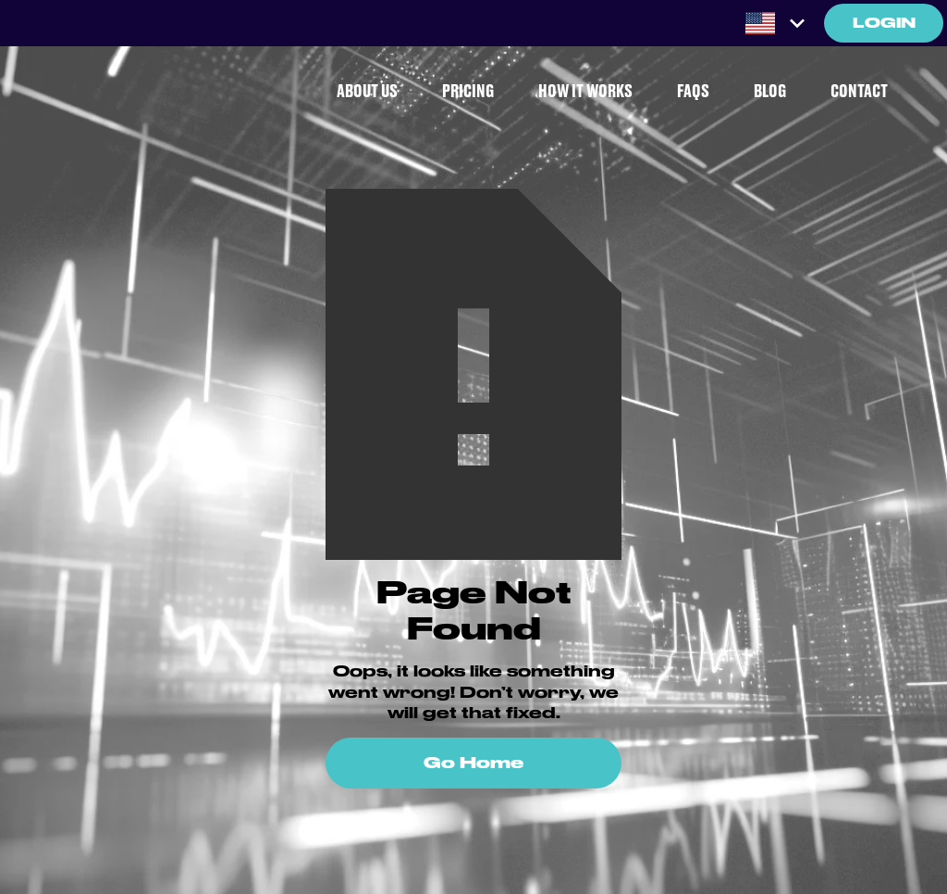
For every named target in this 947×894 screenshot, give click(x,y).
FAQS (693, 91)
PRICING (468, 91)
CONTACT (859, 91)
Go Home (473, 762)
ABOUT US (367, 91)
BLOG (770, 91)
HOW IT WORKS (585, 91)
